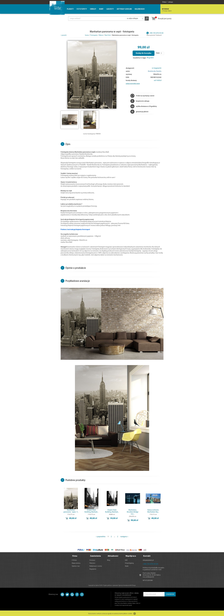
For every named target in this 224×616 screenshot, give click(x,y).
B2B (126, 560)
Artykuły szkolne (124, 9)
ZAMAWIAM (170, 594)
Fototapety (82, 9)
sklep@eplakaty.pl (148, 560)
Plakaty (70, 9)
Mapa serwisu (76, 563)
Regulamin (92, 568)
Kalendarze (140, 9)
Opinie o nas (76, 565)
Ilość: (158, 53)
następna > (124, 537)
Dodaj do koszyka (143, 53)
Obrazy (93, 9)
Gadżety (110, 9)
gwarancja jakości (139, 112)
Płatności (92, 563)
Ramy (101, 9)
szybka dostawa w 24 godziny (143, 106)
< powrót (63, 35)
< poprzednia (100, 537)
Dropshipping (129, 563)
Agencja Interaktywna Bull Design (127, 585)
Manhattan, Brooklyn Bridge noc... (132, 512)
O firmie (74, 560)
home (87, 35)
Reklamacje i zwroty (95, 565)
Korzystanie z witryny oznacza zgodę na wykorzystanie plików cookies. (110, 613)
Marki (126, 565)
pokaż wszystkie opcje (133, 83)
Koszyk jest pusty (161, 18)
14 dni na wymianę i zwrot (142, 96)
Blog (108, 560)
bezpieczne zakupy (139, 101)
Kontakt (147, 556)
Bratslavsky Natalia (154, 71)
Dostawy (92, 560)
